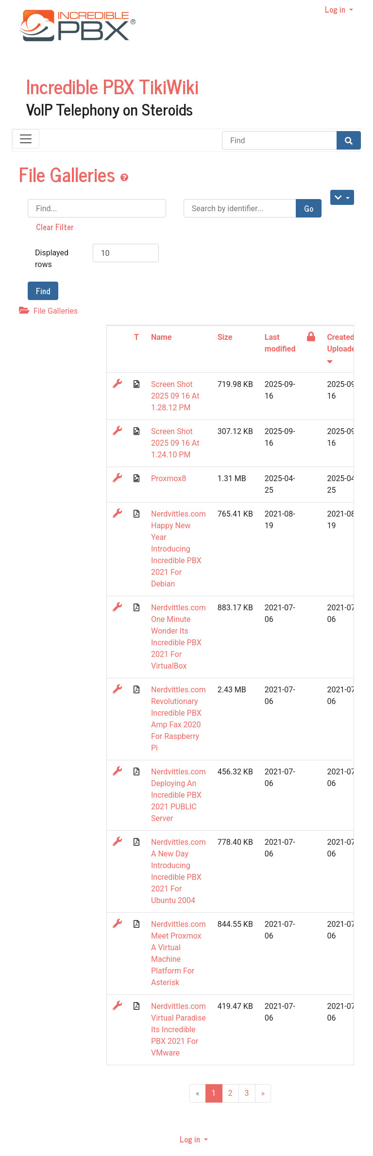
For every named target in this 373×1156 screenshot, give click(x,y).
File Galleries (69, 174)
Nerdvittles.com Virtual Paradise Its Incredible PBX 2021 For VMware (178, 1029)
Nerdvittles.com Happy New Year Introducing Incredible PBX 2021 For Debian (178, 548)
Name (161, 337)
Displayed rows (51, 258)
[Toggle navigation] (25, 139)
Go (308, 208)
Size (225, 337)
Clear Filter (55, 226)
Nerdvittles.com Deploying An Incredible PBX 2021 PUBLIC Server (178, 795)
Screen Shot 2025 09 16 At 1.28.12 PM (175, 396)
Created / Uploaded (343, 348)
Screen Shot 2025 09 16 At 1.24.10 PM (175, 443)
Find (43, 291)
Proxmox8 (168, 478)
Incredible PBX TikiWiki (112, 86)
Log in (336, 9)
